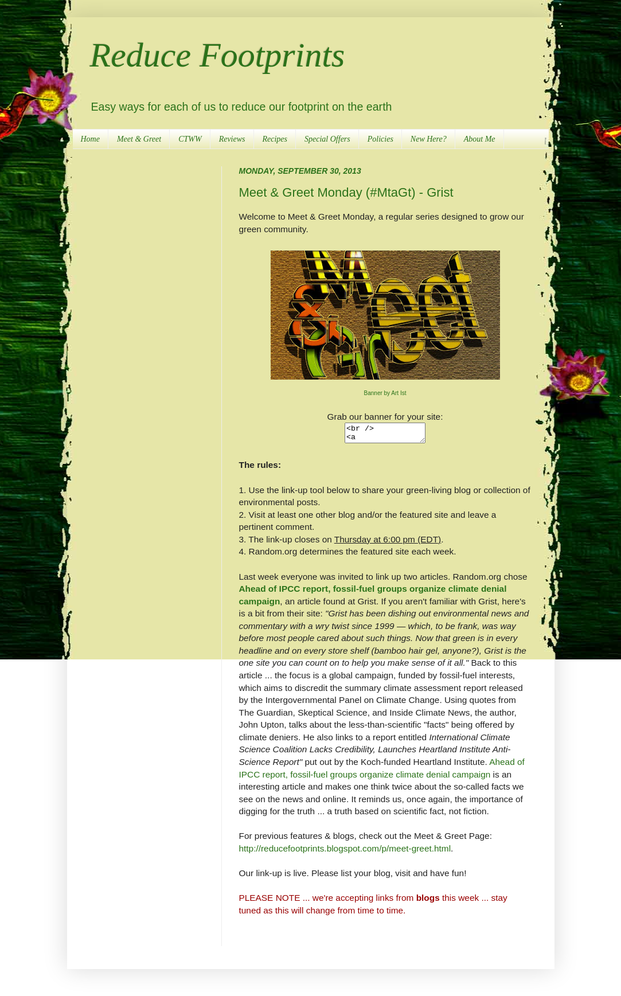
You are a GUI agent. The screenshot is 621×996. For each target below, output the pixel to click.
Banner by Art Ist (385, 393)
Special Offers (327, 139)
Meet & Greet (139, 139)
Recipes (275, 139)
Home (90, 139)
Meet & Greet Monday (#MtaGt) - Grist (346, 192)
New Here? (429, 139)
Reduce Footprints (217, 55)
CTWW (189, 139)
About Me (479, 139)
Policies (380, 139)
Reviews (232, 139)
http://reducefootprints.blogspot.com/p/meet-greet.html (345, 852)
